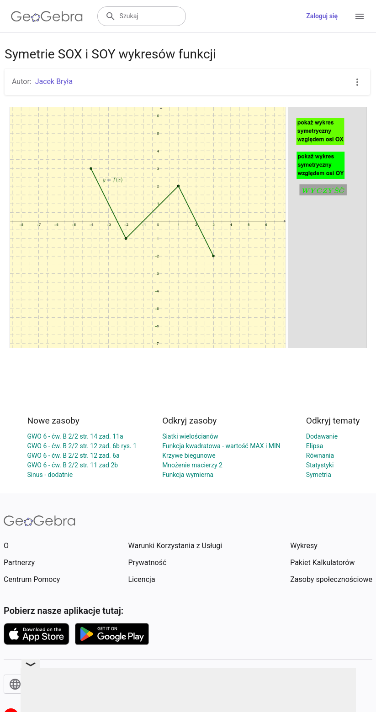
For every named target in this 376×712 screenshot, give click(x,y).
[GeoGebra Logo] (47, 16)
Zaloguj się (322, 16)
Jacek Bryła (54, 81)
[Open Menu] (359, 16)
